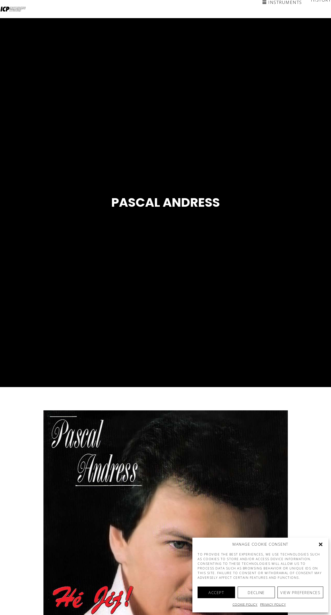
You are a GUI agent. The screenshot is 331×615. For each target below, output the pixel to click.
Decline (256, 592)
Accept (216, 592)
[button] (320, 544)
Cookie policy (245, 604)
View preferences (300, 592)
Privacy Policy (273, 604)
